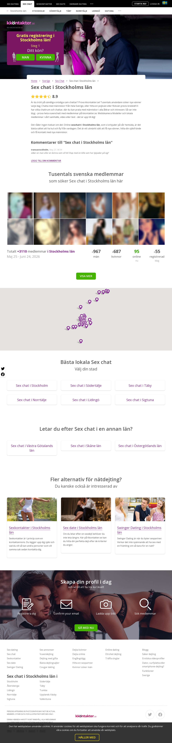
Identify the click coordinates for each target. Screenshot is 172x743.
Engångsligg (78, 658)
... (91, 3)
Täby (68, 11)
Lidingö (96, 11)
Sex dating (13, 4)
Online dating (112, 649)
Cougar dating (47, 667)
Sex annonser (47, 649)
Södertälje (55, 11)
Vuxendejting (46, 654)
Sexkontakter (44, 4)
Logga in (155, 4)
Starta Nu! (140, 3)
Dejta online (78, 654)
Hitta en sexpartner (82, 662)
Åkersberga (13, 685)
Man (25, 57)
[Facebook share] (3, 374)
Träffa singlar (112, 658)
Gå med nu (86, 628)
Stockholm (38, 11)
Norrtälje (81, 11)
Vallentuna (45, 699)
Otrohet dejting (113, 654)
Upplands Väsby (48, 694)
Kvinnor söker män (82, 667)
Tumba (43, 690)
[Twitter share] (3, 369)
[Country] (164, 2)
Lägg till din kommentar (46, 160)
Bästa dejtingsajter (49, 662)
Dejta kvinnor (79, 649)
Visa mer (86, 276)
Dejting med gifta (49, 658)
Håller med (87, 737)
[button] (88, 301)
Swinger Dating (78, 4)
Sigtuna (109, 11)
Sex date (60, 4)
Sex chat (27, 4)
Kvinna (45, 57)
